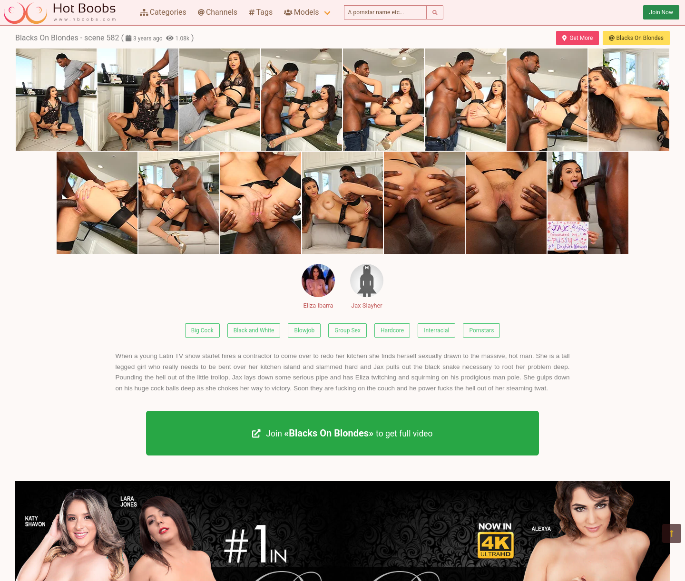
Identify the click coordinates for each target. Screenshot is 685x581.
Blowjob (304, 330)
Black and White (254, 330)
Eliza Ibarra (318, 286)
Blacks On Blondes (636, 38)
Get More (577, 38)
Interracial (436, 330)
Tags (261, 12)
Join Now (661, 12)
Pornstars (481, 330)
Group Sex (347, 330)
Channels (217, 12)
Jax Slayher (366, 286)
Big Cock (202, 330)
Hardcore (392, 330)
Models (301, 12)
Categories (163, 12)
